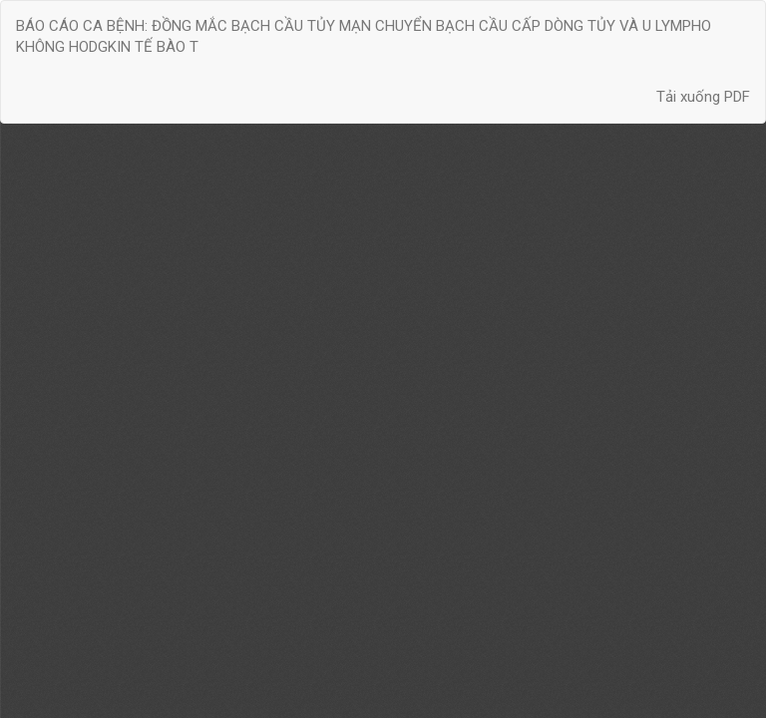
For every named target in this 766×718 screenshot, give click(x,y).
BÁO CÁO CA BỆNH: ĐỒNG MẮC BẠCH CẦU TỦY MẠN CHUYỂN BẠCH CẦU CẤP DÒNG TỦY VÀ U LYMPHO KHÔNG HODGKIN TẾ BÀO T (363, 36)
